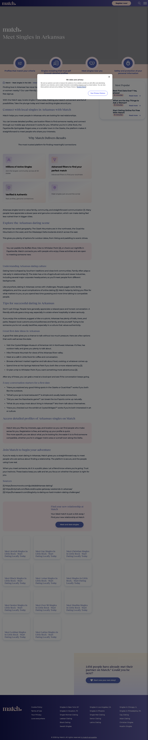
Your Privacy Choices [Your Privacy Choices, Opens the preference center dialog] (97, 93)
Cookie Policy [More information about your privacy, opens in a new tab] (81, 87)
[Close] (109, 76)
